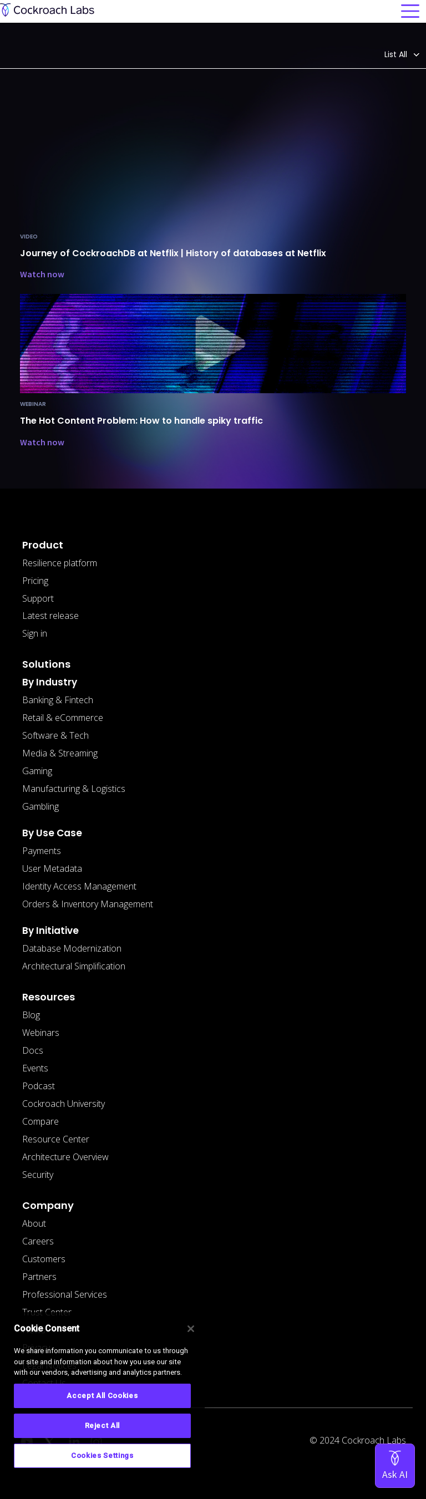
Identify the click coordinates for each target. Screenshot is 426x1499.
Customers (43, 1259)
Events (35, 1068)
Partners (39, 1277)
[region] (102, 1401)
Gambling (40, 806)
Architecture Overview (65, 1157)
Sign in (34, 633)
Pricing (35, 581)
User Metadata (52, 868)
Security (37, 1174)
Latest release (50, 615)
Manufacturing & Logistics (73, 788)
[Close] (191, 1329)
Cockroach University (63, 1103)
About (34, 1223)
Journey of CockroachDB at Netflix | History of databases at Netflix (173, 253)
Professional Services (64, 1294)
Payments (41, 851)
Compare (40, 1121)
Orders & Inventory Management (87, 904)
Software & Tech (55, 735)
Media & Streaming (60, 753)
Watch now (42, 274)
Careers (38, 1241)
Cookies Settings (102, 1455)
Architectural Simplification (73, 966)
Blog (31, 1015)
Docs (32, 1050)
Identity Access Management (79, 886)
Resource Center (55, 1139)
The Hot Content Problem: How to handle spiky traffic (141, 420)
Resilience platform (59, 563)
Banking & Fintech (57, 700)
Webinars (40, 1033)
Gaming (37, 771)
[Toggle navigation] (410, 11)
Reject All (102, 1425)
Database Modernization (71, 948)
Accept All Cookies (102, 1395)
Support (38, 598)
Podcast (38, 1086)
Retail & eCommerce (62, 718)
